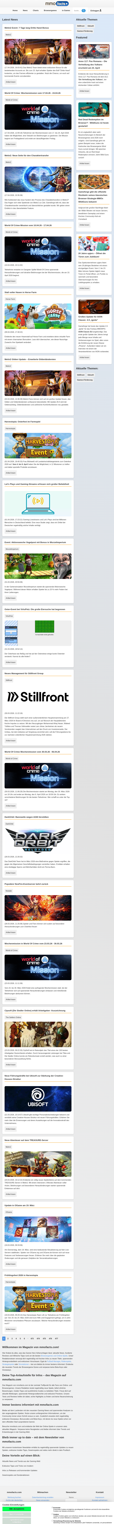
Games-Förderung (85, 31)
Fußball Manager (53, 1361)
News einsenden (42, 1500)
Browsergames (50, 10)
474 (38, 1339)
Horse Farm (10, 299)
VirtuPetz (9, 616)
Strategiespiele (8, 1364)
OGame (9, 1212)
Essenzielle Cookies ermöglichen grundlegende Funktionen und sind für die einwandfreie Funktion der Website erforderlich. (81, 1509)
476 (50, 1339)
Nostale (9, 891)
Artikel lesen (10, 82)
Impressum (99, 1497)
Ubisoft (91, 26)
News (25, 10)
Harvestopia (10, 428)
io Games (66, 10)
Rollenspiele (66, 1361)
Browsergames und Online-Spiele (54, 1356)
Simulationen (24, 1364)
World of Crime (11, 100)
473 (32, 1339)
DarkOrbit (9, 824)
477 (56, 1339)
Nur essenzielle (17, 1514)
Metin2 (8, 35)
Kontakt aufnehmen (100, 1500)
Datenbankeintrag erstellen (42, 1497)
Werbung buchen (14, 1497)
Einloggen (96, 10)
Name (71, 1497)
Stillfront (9, 680)
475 (44, 1339)
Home (15, 10)
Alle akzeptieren (16, 1509)
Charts (36, 10)
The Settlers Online (13, 1017)
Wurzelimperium (12, 549)
